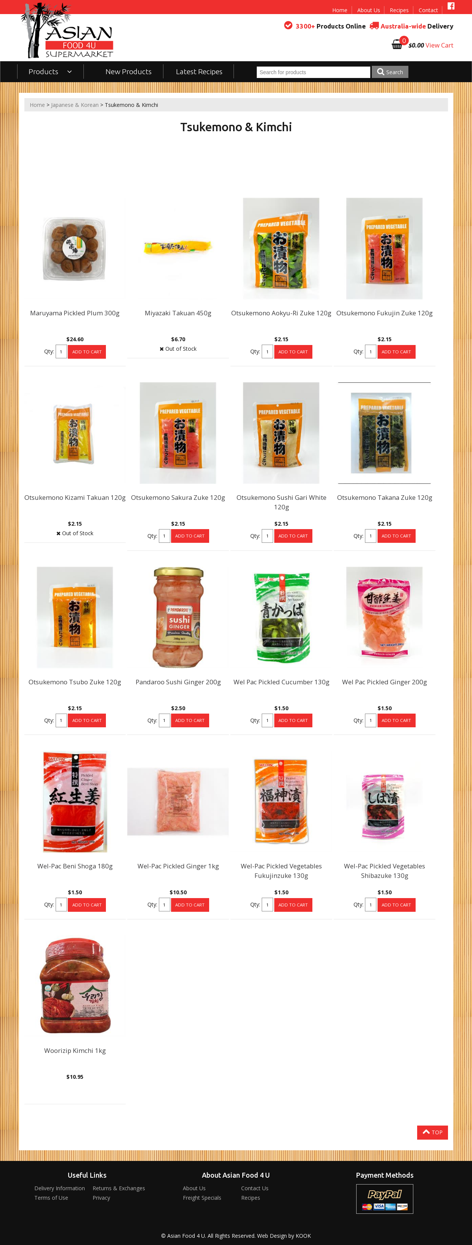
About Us (368, 10)
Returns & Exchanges (119, 1188)
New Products (129, 71)
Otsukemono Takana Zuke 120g (384, 497)
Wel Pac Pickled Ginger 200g (384, 681)
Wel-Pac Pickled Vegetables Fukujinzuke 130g (281, 871)
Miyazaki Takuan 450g (178, 312)
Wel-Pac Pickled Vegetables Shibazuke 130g (384, 871)
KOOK (303, 1235)
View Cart (439, 45)
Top (432, 1131)
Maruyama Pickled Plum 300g (75, 312)
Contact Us (255, 1188)
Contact (428, 10)
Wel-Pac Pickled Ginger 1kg (178, 866)
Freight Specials (202, 1197)
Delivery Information (59, 1188)
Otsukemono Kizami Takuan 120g (75, 497)
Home (339, 10)
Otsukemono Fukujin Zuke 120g (384, 312)
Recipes (399, 10)
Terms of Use (51, 1197)
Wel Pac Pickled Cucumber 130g (282, 681)
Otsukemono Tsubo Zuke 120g (75, 681)
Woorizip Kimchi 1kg (75, 1050)
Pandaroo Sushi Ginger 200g (178, 681)
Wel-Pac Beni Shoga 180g (75, 866)
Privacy (101, 1197)
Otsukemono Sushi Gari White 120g (281, 502)
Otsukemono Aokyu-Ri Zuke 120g (281, 312)
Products (50, 71)
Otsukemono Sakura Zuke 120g (178, 497)
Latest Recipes (199, 71)
